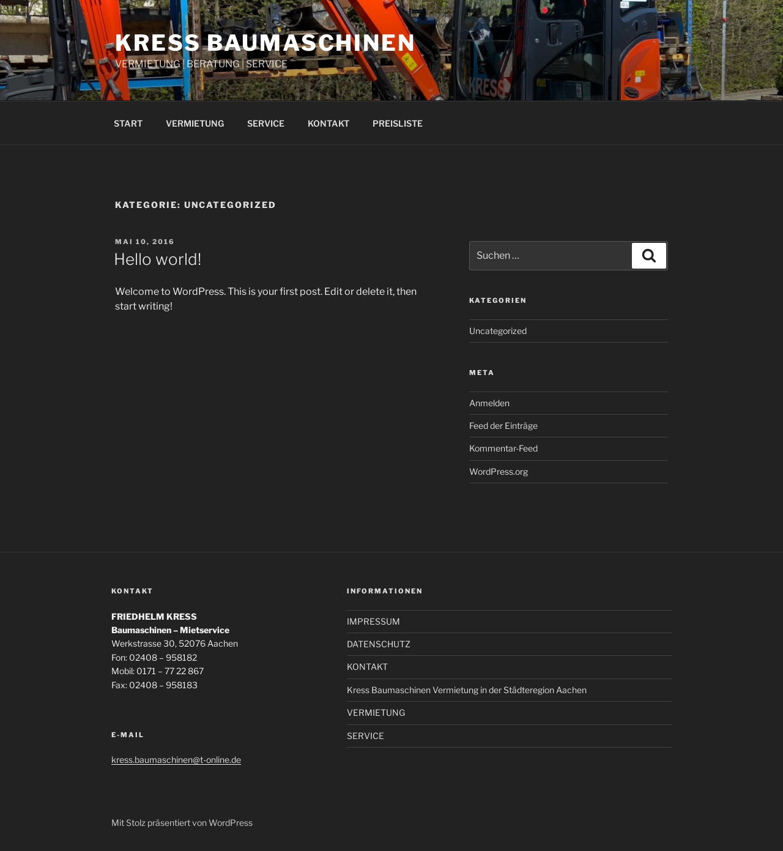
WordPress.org (498, 471)
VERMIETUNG (195, 123)
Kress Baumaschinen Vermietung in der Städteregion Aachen (467, 690)
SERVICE (265, 123)
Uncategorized (498, 330)
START (128, 123)
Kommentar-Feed (503, 448)
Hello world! (157, 259)
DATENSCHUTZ (378, 644)
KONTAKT (328, 123)
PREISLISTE (398, 123)
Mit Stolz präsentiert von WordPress (182, 822)
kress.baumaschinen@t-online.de (176, 759)
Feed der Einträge (503, 425)
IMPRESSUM (373, 621)
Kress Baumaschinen (265, 42)
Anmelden (489, 403)
